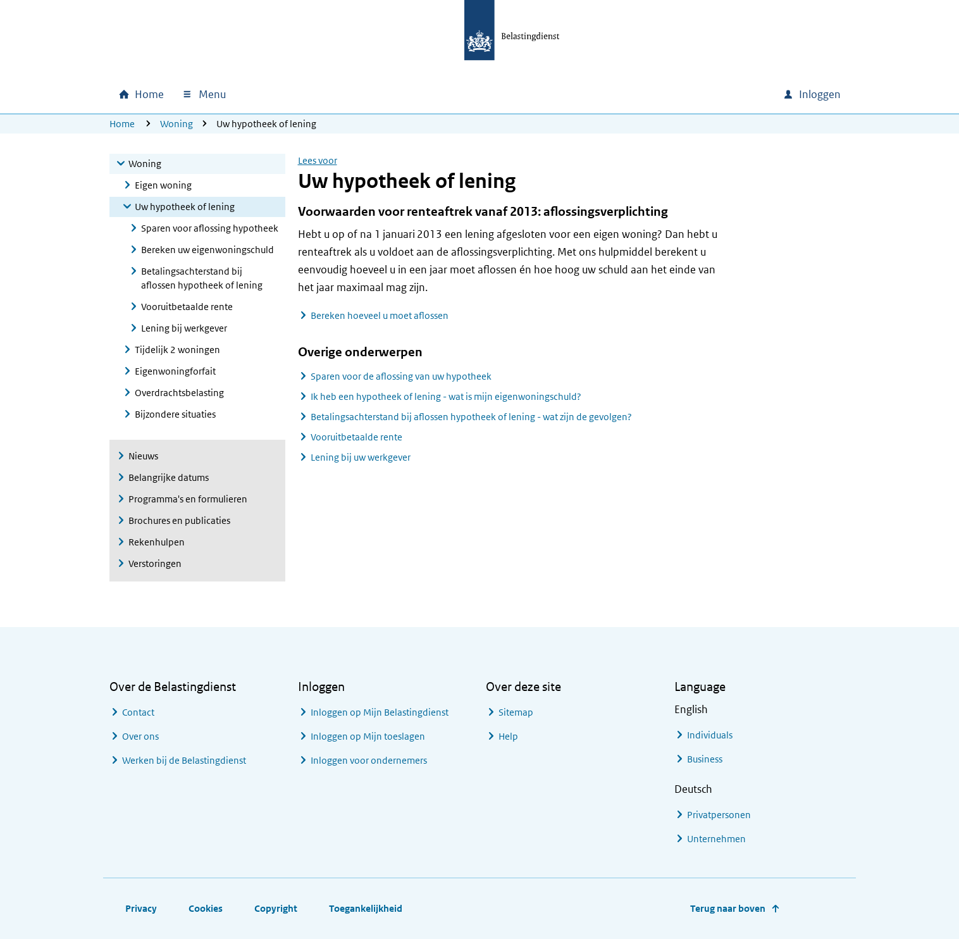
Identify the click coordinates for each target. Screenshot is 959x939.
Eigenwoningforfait (175, 371)
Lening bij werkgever (184, 328)
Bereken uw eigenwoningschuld (207, 250)
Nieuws (143, 456)
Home (122, 124)
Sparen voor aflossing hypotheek (209, 228)
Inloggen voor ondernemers (369, 760)
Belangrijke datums (168, 477)
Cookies (206, 908)
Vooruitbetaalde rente (187, 307)
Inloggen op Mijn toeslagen (368, 736)
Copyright (275, 908)
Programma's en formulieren (187, 499)
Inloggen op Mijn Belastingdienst (380, 712)
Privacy (141, 908)
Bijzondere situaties (175, 414)
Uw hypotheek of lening (185, 207)
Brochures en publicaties (179, 520)
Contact (138, 712)
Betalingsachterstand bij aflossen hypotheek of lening (202, 278)
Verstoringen (155, 563)
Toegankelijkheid (365, 908)
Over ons (140, 736)
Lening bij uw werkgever (361, 457)
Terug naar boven (727, 908)
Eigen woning (163, 185)
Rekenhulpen (156, 542)
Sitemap (515, 712)
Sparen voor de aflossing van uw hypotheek (401, 376)
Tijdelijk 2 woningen (177, 350)
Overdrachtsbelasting (179, 393)
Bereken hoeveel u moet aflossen (380, 315)
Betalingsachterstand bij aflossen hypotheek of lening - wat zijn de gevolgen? (471, 417)
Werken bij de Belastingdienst (184, 760)
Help (508, 736)
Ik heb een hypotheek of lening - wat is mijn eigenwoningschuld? (446, 396)
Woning (176, 124)
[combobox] (665, 94)
